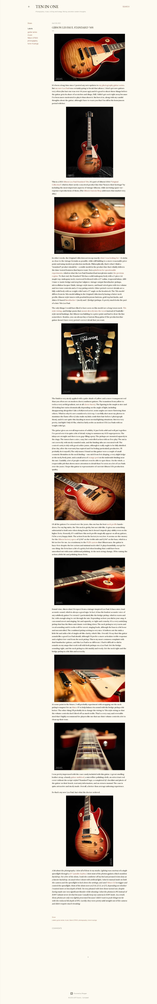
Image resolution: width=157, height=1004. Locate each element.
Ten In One (47, 6)
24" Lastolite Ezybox (77, 874)
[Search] (126, 6)
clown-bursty (89, 404)
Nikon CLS (111, 883)
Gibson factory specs (67, 539)
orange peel (93, 457)
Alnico (74, 707)
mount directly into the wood (93, 311)
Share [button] (30, 23)
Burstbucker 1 (71, 300)
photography (33, 41)
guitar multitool (77, 777)
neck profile (112, 524)
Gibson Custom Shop (92, 191)
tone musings (33, 44)
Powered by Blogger (78, 993)
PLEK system (92, 542)
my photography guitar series (111, 85)
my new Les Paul (62, 88)
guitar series (32, 32)
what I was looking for (109, 258)
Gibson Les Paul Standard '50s (76, 182)
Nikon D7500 (33, 38)
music (30, 35)
